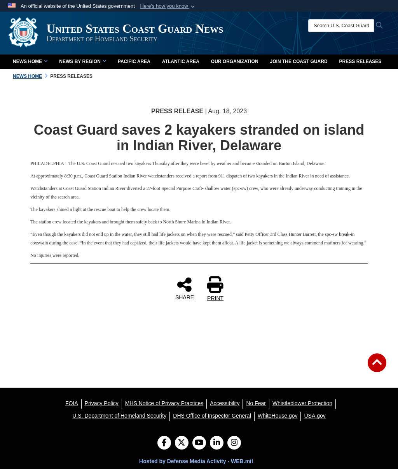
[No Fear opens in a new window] (256, 403)
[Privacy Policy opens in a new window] (102, 403)
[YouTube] (199, 443)
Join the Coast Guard (299, 61)
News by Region (82, 61)
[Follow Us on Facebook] (164, 443)
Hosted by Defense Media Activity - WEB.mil (196, 461)
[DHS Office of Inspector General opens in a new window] (212, 416)
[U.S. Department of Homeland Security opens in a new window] (119, 416)
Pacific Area (134, 61)
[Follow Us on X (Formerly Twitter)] (182, 443)
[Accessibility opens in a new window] (224, 403)
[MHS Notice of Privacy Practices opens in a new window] (164, 403)
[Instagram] (234, 443)
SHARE (184, 288)
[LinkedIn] (216, 443)
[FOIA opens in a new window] (71, 403)
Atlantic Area (180, 61)
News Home (30, 61)
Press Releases (360, 61)
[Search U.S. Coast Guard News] (342, 25)
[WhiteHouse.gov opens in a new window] (278, 416)
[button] (168, 6)
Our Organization (234, 61)
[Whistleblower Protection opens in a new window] (302, 403)
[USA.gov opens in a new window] (314, 416)
